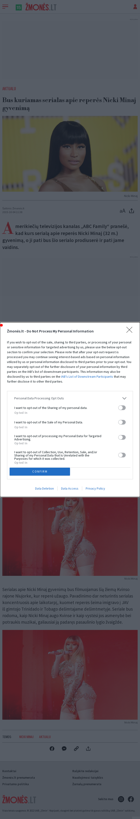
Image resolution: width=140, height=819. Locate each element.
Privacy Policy (95, 488)
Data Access (69, 488)
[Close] (130, 331)
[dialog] (70, 409)
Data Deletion (44, 488)
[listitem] (70, 398)
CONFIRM (40, 471)
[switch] (122, 407)
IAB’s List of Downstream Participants (87, 376)
